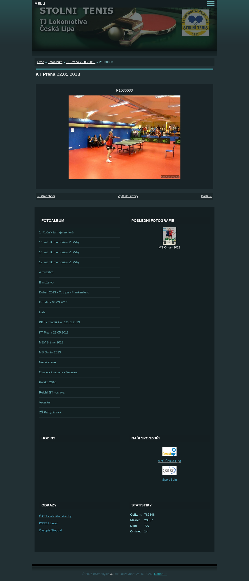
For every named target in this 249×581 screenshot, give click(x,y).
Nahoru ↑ (160, 574)
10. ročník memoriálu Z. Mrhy (59, 242)
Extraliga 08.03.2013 (53, 302)
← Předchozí (46, 196)
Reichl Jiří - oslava (52, 392)
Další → (206, 196)
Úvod (40, 62)
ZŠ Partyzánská (50, 412)
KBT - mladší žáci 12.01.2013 (59, 322)
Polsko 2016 (47, 382)
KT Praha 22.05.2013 (80, 62)
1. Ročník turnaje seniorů (56, 232)
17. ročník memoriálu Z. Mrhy (59, 262)
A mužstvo (46, 272)
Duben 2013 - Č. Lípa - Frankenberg (64, 292)
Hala (42, 312)
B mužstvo (46, 282)
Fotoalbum (55, 62)
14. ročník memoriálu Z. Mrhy (59, 252)
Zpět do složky (128, 196)
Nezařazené (47, 362)
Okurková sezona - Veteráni (58, 372)
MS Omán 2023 (50, 352)
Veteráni (45, 402)
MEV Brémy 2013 (51, 342)
